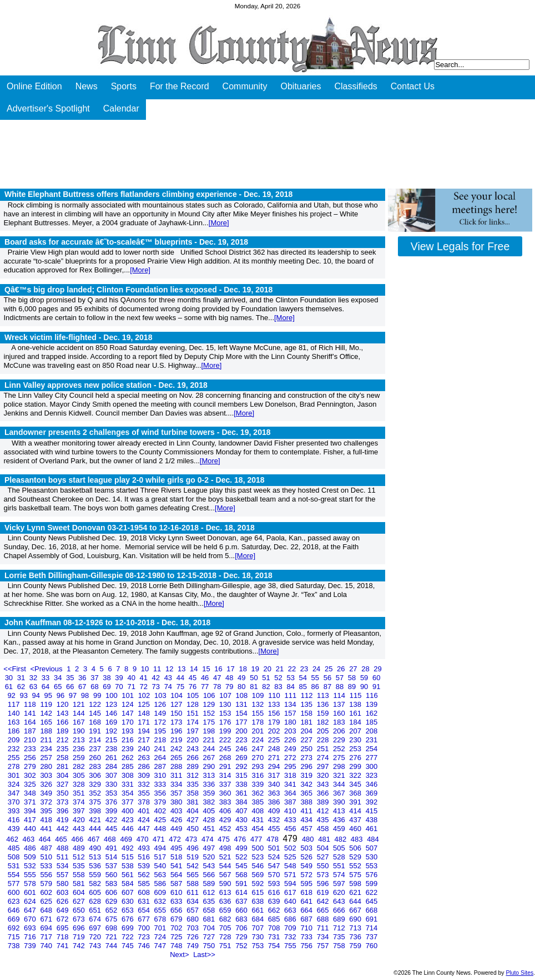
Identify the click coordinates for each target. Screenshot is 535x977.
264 (161, 757)
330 (112, 784)
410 (291, 811)
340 (275, 784)
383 (226, 802)
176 (226, 722)
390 (340, 802)
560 (112, 874)
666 (340, 910)
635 (210, 901)
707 (258, 928)
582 (96, 883)
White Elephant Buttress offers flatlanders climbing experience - (148, 194)
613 (226, 892)
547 (275, 866)
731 (275, 937)
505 (340, 848)
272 (291, 757)
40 (132, 678)
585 (145, 883)
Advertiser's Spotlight (48, 108)
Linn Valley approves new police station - (106, 385)
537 (112, 866)
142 (47, 713)
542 (193, 866)
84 (291, 686)
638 (258, 901)
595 (307, 883)
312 (193, 775)
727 (210, 937)
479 (291, 838)
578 (31, 883)
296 (307, 766)
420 (80, 820)
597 (340, 883)
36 (83, 678)
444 (96, 828)
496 (193, 848)
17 (231, 669)
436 (340, 820)
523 (258, 857)
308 (128, 775)
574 (340, 874)
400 (128, 811)
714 (372, 928)
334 (177, 784)
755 (291, 945)
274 (324, 757)
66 (71, 686)
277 (372, 757)
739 (31, 945)
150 (177, 713)
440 (31, 828)
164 (31, 722)
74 (169, 686)
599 (372, 883)
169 (112, 722)
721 (112, 937)
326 (47, 784)
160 (340, 713)
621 (356, 892)
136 (324, 704)
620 (340, 892)
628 (96, 901)
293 (258, 766)
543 (210, 866)
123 (112, 704)
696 (80, 928)
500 (258, 848)
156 (275, 713)
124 (128, 704)
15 (207, 669)
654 (145, 910)
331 (128, 784)
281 (63, 766)
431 (258, 820)
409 (275, 811)
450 (193, 828)
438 (372, 820)
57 (341, 678)
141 (31, 713)
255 (15, 757)
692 (15, 928)
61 (10, 686)
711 (324, 928)
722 (128, 937)
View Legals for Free (460, 246)
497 (210, 848)
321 (340, 775)
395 (47, 811)
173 (177, 722)
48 (230, 678)
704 (210, 928)
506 (356, 848)
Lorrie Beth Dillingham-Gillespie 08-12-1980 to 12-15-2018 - (138, 575)
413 (340, 811)
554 (15, 874)
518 (177, 857)
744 (112, 945)
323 (372, 775)
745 (128, 945)
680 (193, 919)
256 (31, 757)
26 (342, 669)
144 (80, 713)
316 (258, 775)
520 (210, 857)
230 (356, 740)
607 (128, 892)
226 (291, 740)
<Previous (47, 669)
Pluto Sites (519, 973)
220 (193, 740)
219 (177, 740)
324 (15, 784)
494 (161, 848)
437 (356, 820)
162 (372, 713)
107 (226, 695)
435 (324, 820)
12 (170, 669)
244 (210, 749)
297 (324, 766)
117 (15, 704)
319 (307, 775)
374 (80, 802)
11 (158, 669)
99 (98, 695)
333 (161, 784)
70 (120, 686)
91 (376, 686)
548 (291, 866)
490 (96, 848)
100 (112, 695)
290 (210, 766)
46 (206, 678)
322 (356, 775)
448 (161, 828)
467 (95, 839)
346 (372, 784)
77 (206, 686)
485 (15, 848)
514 (112, 857)
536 (96, 866)
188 (47, 731)
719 (80, 937)
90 (365, 686)
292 (242, 766)
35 (71, 678)
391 (356, 802)
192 (112, 731)
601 (31, 892)
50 (255, 678)
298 (340, 766)
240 (145, 749)
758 (340, 945)
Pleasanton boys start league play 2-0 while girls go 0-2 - (134, 479)
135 (307, 704)
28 (366, 669)
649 (63, 910)
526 (307, 857)
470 (143, 839)
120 (63, 704)
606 (112, 892)
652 (112, 910)
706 (242, 928)
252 (340, 749)
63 (34, 686)
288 (177, 766)
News (86, 86)
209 (15, 740)
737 (372, 937)
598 (356, 883)
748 (177, 945)
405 (210, 811)
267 (210, 757)
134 (291, 704)
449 (177, 828)
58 (353, 678)
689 (340, 919)
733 (307, 937)
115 (357, 695)
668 (372, 910)
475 (224, 839)
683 (242, 919)
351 (80, 793)
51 (267, 678)
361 (242, 793)
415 (372, 811)
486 (31, 848)
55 (316, 678)
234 (47, 749)
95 (49, 695)
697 (96, 928)
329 (96, 784)
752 (242, 945)
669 (15, 919)
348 (31, 793)
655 (161, 910)
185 (372, 722)
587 (177, 883)
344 (340, 784)
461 (372, 828)
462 (13, 839)
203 (291, 731)
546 (258, 866)
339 (258, 784)
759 (356, 945)
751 (226, 945)
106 (210, 695)
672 (63, 919)
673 (80, 919)
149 (161, 713)
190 (80, 731)
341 (291, 784)
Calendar (121, 108)
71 (132, 686)
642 (324, 901)
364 (291, 793)
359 (210, 793)
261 (112, 757)
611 (193, 892)
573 (324, 874)
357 (177, 793)
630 (128, 901)
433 (291, 820)
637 (242, 901)
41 (144, 678)
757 (324, 945)
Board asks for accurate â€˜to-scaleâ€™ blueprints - (126, 241)
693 (31, 928)
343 (324, 784)
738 (15, 945)
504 (324, 848)
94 (37, 695)
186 (15, 731)
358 (193, 793)
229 (340, 740)
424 (145, 820)
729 (242, 937)
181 (307, 722)
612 (210, 892)
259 (80, 757)
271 (275, 757)
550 (324, 866)
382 (210, 802)
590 (226, 883)
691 (372, 919)
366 (324, 793)
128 (193, 704)
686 (291, 919)
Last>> (204, 954)
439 (15, 828)
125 (145, 704)
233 (31, 749)
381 (193, 802)
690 (356, 919)
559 (96, 874)
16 (219, 669)
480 (309, 839)
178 (258, 722)
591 (242, 883)
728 (226, 937)
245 (226, 749)
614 (242, 892)
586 (161, 883)
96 (62, 695)
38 (108, 678)
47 (218, 678)
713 (356, 928)
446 (128, 828)
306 (96, 775)
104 (177, 695)
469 (127, 839)
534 (63, 866)
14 (195, 669)
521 (226, 857)
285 (128, 766)
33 (47, 678)
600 (15, 892)
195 (161, 731)
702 (177, 928)
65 (59, 686)
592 (258, 883)
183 (340, 722)
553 (372, 866)
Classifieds (355, 86)
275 (340, 757)
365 (307, 793)
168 (96, 722)
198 (210, 731)
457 (307, 828)
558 (80, 874)
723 (145, 937)
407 (242, 811)
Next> (180, 954)
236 (80, 749)
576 (372, 874)
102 (145, 695)
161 (356, 713)
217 (145, 740)
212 (63, 740)
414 (356, 811)
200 (242, 731)
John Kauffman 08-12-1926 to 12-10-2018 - (107, 622)
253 (356, 749)
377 (128, 802)
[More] (219, 223)
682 (226, 919)
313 (210, 775)
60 (376, 678)
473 (192, 839)
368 (356, 793)
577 (15, 883)
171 (145, 722)
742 (80, 945)
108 (243, 695)
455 (275, 828)
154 (242, 713)
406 (226, 811)
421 (96, 820)
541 (177, 866)
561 (128, 874)
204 (307, 731)
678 (161, 919)
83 (279, 686)
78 (218, 686)
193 (128, 731)
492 (128, 848)
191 (96, 731)
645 (372, 901)
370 (15, 802)
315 (242, 775)
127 (177, 704)
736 (356, 937)
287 (161, 766)
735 (340, 937)
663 (291, 910)
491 (112, 848)
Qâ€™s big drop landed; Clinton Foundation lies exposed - (138, 289)
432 (275, 820)
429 (226, 820)
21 (281, 669)
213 (80, 740)
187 (31, 731)
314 (226, 775)
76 (194, 686)
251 (324, 749)
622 (372, 892)
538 (128, 866)
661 (258, 910)
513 (96, 857)
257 (47, 757)
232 (15, 749)
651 (96, 910)
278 (15, 766)
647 (31, 910)
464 (46, 839)
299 (356, 766)
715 (15, 937)
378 (145, 802)
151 (193, 713)
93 (24, 695)
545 (242, 866)
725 (177, 937)
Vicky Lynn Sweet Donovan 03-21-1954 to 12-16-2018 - (129, 527)
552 (356, 866)
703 (193, 928)
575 (356, 874)
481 (325, 839)
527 (324, 857)
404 (193, 811)
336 (210, 784)
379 (161, 802)
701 (161, 928)
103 (161, 695)
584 (128, 883)
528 (340, 857)
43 (169, 678)
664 (307, 910)
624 (31, 901)
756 (307, 945)
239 (128, 749)
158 (307, 713)
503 (307, 848)
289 (193, 766)
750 (210, 945)
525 (291, 857)
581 (80, 883)
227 (307, 740)
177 (242, 722)
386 (275, 802)
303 (47, 775)
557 (63, 874)
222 (226, 740)
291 (226, 766)
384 (242, 802)
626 (63, 901)
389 (324, 802)
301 (15, 775)
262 (128, 757)
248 (275, 749)
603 (63, 892)
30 (10, 678)
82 (267, 686)
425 (161, 820)
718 (63, 937)
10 (146, 669)
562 (145, 874)
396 (63, 811)
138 (356, 704)
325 (31, 784)
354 (128, 793)
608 (145, 892)
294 (275, 766)
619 (324, 892)
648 (47, 910)
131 (242, 704)
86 (316, 686)
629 (112, 901)
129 (210, 704)
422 (112, 820)
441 (47, 828)
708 (275, 928)
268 (226, 757)
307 (112, 775)
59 (365, 678)
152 (210, 713)
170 (128, 722)
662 (275, 910)
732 (291, 937)
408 (258, 811)
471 (159, 839)
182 (324, 722)
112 (308, 695)
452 (226, 828)
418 (47, 820)
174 (193, 722)
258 (63, 757)
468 (111, 839)
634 (193, 901)
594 (291, 883)
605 (96, 892)
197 (193, 731)
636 (226, 901)
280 (47, 766)
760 (372, 945)
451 (210, 828)
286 (145, 766)
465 (62, 839)
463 (30, 839)
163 (15, 722)
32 (34, 678)
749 (193, 945)
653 (128, 910)
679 (177, 919)
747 (161, 945)
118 (31, 704)
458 (324, 828)
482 (342, 839)
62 (22, 686)
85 (304, 686)
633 (177, 901)
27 (354, 669)
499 (242, 848)
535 (80, 866)
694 (47, 928)
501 (275, 848)
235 (63, 749)
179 (275, 722)
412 (324, 811)
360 (226, 793)
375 (96, 802)
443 (80, 828)
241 (161, 749)
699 (128, 928)
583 (112, 883)
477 (257, 839)
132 (258, 704)
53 (291, 678)
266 (193, 757)
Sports (124, 86)
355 (145, 793)
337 (226, 784)
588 (193, 883)
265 (177, 757)
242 (177, 749)
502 (291, 848)
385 (258, 802)
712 (340, 928)
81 (255, 686)
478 (273, 839)
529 (356, 857)
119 (47, 704)
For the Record (179, 86)
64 (47, 686)
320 (324, 775)
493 (145, 848)
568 (242, 874)
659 (226, 910)
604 (80, 892)
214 (96, 740)
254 (372, 749)
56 (329, 678)
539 (145, 866)
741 (63, 945)
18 (244, 669)
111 (291, 695)
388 (307, 802)
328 (80, 784)
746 (145, 945)
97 (74, 695)
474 (208, 839)
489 (80, 848)
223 (242, 740)
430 (242, 820)
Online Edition (34, 86)
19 (256, 669)
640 (291, 901)
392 (372, 802)
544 (226, 866)
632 (161, 901)
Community (245, 86)
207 (356, 731)
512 (80, 857)
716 (31, 937)
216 (128, 740)
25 (330, 669)
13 (183, 669)
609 (161, 892)
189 (63, 731)
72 (144, 686)
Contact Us (413, 86)
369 (372, 793)
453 (242, 828)
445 (112, 828)
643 (340, 901)
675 (112, 919)
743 (96, 945)
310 (161, 775)
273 (307, 757)
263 (145, 757)
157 (291, 713)
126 (161, 704)
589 (210, 883)
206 (340, 731)
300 (372, 766)
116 (372, 695)
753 (258, 945)
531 (15, 866)
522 (242, 857)
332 (145, 784)
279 (31, 766)
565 (193, 874)
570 (275, 874)
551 (340, 866)
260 (96, 757)
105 (194, 695)
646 (15, 910)
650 (80, 910)
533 (47, 866)
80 (243, 686)
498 (226, 848)
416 (15, 820)
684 (258, 919)
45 (194, 678)
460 (356, 828)
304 (63, 775)
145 (96, 713)
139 (372, 704)
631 (145, 901)
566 (210, 874)
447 (145, 828)
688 (324, 919)
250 (307, 749)
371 (31, 802)
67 (83, 686)
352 (96, 793)
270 (258, 757)
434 (307, 820)
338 (242, 784)
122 (96, 704)
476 (241, 839)
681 (210, 919)
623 (15, 901)
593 (275, 883)
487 (47, 848)
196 (177, 731)
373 (63, 802)
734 (324, 937)
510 (47, 857)
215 (112, 740)
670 (31, 919)
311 (177, 775)
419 (63, 820)
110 (275, 695)
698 (112, 928)
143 (63, 713)
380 (177, 802)
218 (161, 740)
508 (15, 857)
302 (31, 775)
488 (63, 848)
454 (258, 828)
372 (47, 802)
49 (243, 678)
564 (177, 874)
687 (307, 919)
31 (22, 678)
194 (145, 731)
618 (307, 892)
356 (161, 793)
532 (31, 866)
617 (291, 892)
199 (226, 731)
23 (305, 669)
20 (269, 669)
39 (120, 678)
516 (145, 857)
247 (258, 749)
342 (307, 784)
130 (226, 704)
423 (128, 820)
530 (372, 857)
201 (258, 731)
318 (291, 775)
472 (176, 839)
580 (63, 883)
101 (128, 695)
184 (356, 722)
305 (80, 775)
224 (258, 740)
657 (193, 910)
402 (161, 811)
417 (31, 820)
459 (340, 828)
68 (95, 686)
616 (275, 892)
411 (307, 811)
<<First (15, 669)
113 (324, 695)
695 (63, 928)
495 (177, 848)
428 (210, 820)
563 (161, 874)
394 (31, 811)
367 (340, 793)
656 (177, 910)
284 (112, 766)
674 (96, 919)
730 (258, 937)
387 (291, 802)
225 (275, 740)
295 (291, 766)
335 (193, 784)
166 (63, 722)
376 (112, 802)
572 (307, 874)
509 (31, 857)
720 (96, 937)
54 (304, 678)
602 (47, 892)
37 (95, 678)
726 (193, 937)
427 (193, 820)
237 (96, 749)
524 (275, 857)
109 (259, 695)
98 (86, 695)
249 (291, 749)
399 (112, 811)
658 (210, 910)
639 (275, 901)
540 (161, 866)
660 (242, 910)
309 (145, 775)
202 (275, 731)
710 (307, 928)
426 (177, 820)
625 (47, 901)
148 (145, 713)
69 (108, 686)
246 (242, 749)
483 (358, 839)
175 (210, 722)
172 (161, 722)
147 (128, 713)
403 (177, 811)
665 (324, 910)
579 (47, 883)
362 (258, 793)
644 (356, 901)
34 (59, 678)
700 (145, 928)
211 (47, 740)
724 (161, 937)
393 (15, 811)
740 (47, 945)
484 (373, 839)
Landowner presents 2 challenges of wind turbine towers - (137, 432)
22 (293, 669)
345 (356, 784)
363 (275, 793)
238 (112, 749)
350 (63, 793)
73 (157, 686)
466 (78, 839)
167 (80, 722)
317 (275, 775)
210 (31, 740)
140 (15, 713)
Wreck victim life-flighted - (78, 337)
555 (31, 874)
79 (230, 686)
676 (128, 919)
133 (275, 704)
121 (80, 704)
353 (112, 793)
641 (307, 901)
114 (340, 695)
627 (80, 901)
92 (12, 695)
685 (275, 919)
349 (47, 793)
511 (63, 857)
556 (47, 874)
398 (96, 811)
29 (377, 669)
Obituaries (301, 86)
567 (226, 874)
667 (356, 910)
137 (340, 704)
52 (279, 678)
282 (80, 766)
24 (317, 669)
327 (63, 784)
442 (63, 828)
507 (372, 848)
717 (47, 937)
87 (329, 686)
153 (226, 713)
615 (258, 892)
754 (275, 945)
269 (242, 757)
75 (181, 686)
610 (177, 892)
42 (157, 678)
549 (307, 866)
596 (324, 883)
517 (161, 857)
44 (181, 678)
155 (258, 713)
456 (291, 828)
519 (193, 857)
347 (15, 793)
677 (145, 919)
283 (96, 766)
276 (356, 757)
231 (372, 740)
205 (324, 731)
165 (47, 722)
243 (193, 749)
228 (324, 740)
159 (324, 713)
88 (341, 686)
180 (291, 722)
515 (128, 857)
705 (226, 928)
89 (353, 686)
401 (145, 811)
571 (291, 874)
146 (112, 713)
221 (210, 740)
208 (372, 731)
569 (258, 874)
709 (291, 928)
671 (47, 919)
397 (80, 811)
